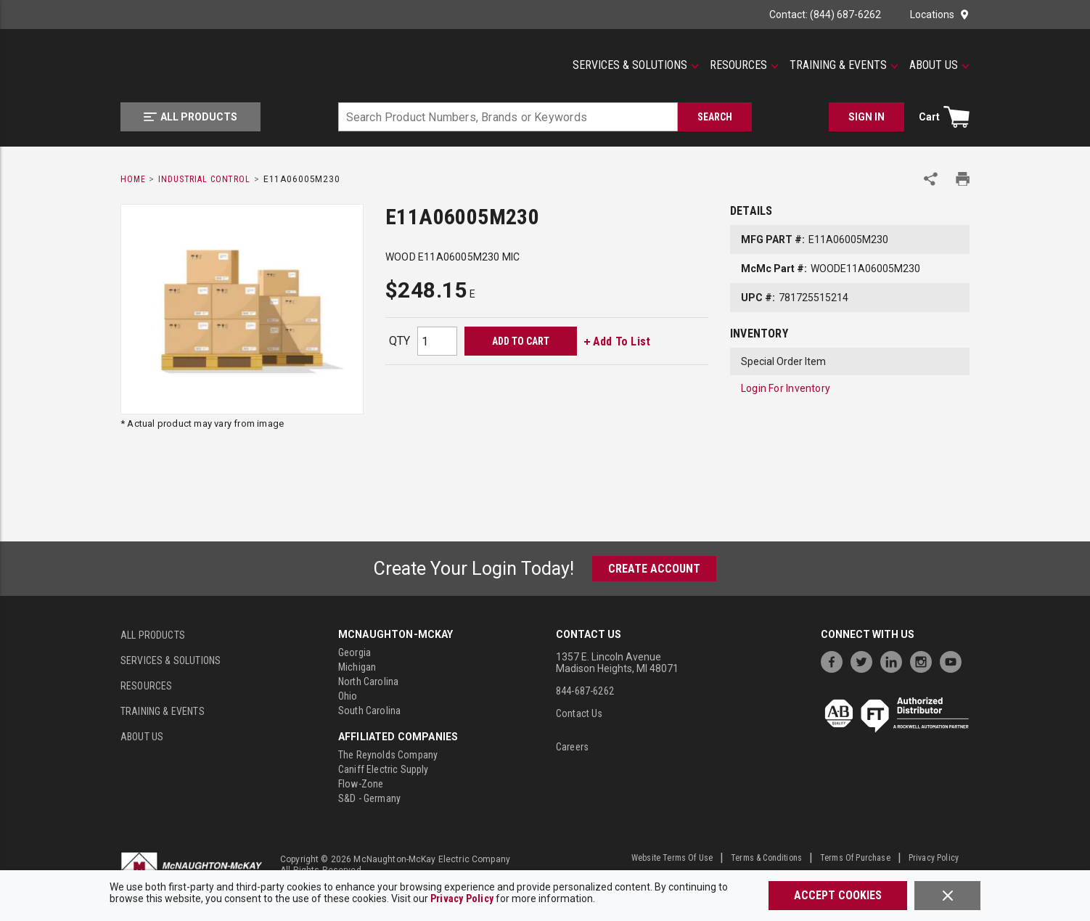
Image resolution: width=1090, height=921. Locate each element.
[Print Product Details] (963, 179)
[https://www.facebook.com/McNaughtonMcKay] (835, 660)
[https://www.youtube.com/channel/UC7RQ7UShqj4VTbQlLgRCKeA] (954, 660)
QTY (399, 341)
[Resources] (744, 65)
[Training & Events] (844, 65)
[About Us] (939, 65)
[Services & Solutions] (636, 65)
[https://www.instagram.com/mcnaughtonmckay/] (924, 660)
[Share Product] (931, 179)
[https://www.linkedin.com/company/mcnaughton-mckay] (894, 660)
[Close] (947, 895)
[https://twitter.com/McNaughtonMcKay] (865, 660)
